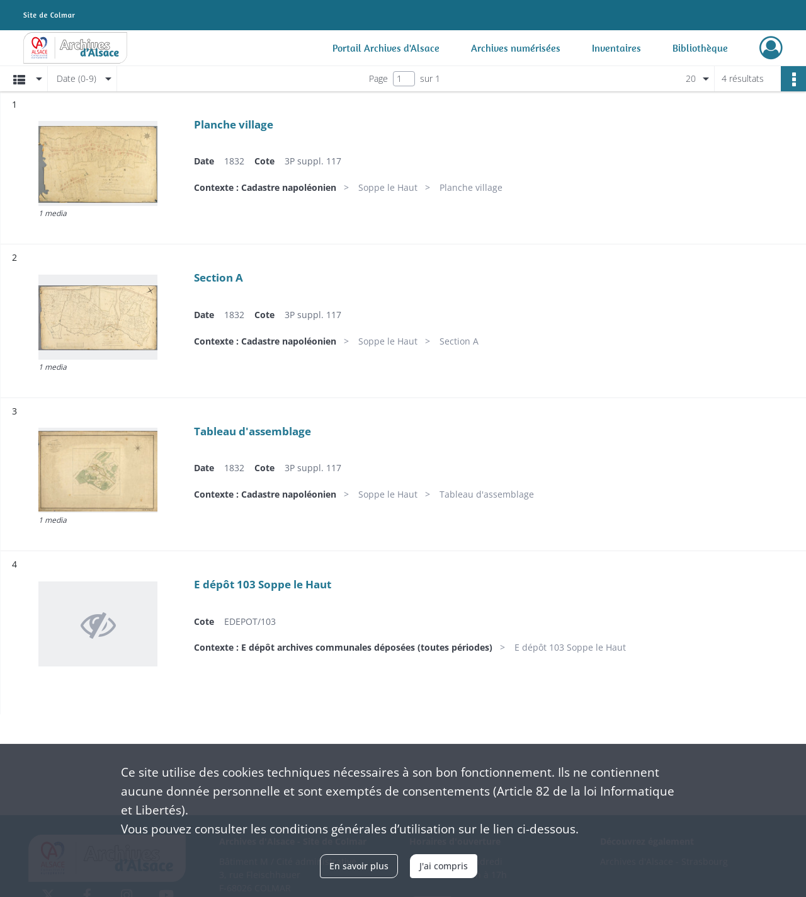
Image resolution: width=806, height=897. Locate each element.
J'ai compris (443, 866)
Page (378, 78)
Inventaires (616, 48)
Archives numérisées (515, 48)
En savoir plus (359, 866)
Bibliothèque (700, 48)
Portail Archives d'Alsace (386, 48)
